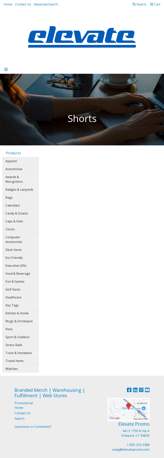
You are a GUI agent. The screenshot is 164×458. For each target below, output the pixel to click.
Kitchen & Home (17, 313)
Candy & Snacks (16, 213)
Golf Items (12, 289)
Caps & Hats (14, 221)
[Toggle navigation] (6, 69)
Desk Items (13, 250)
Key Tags (12, 305)
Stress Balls (13, 345)
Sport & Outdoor (17, 337)
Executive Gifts (16, 265)
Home (8, 4)
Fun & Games (14, 281)
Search (139, 4)
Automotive (13, 169)
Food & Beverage (17, 273)
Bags (9, 197)
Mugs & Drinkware (19, 321)
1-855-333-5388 (138, 445)
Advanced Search (46, 4)
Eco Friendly (14, 258)
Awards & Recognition (14, 179)
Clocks (10, 229)
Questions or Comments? (33, 427)
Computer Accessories (13, 239)
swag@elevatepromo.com (130, 449)
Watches (11, 369)
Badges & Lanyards (19, 189)
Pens (9, 329)
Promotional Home (24, 405)
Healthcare (13, 297)
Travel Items (14, 361)
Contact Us (23, 4)
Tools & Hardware (18, 353)
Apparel (11, 161)
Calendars (12, 205)
